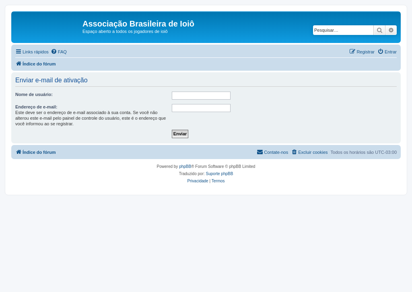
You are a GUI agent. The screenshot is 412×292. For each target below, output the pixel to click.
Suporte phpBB (219, 174)
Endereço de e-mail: (36, 106)
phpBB (185, 166)
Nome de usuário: (34, 94)
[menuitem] (59, 52)
